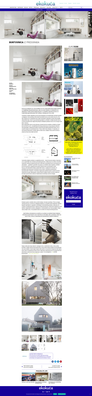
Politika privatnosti (61, 394)
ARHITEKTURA (13, 7)
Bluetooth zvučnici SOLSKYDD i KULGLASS (76, 183)
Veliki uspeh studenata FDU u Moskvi (76, 171)
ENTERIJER (20, 7)
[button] (2, 25)
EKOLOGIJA (42, 7)
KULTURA (49, 7)
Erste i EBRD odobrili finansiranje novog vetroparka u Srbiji (75, 177)
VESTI (61, 7)
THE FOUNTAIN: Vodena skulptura (76, 159)
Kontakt (78, 3)
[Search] (81, 7)
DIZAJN (26, 7)
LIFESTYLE (55, 7)
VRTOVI (30, 7)
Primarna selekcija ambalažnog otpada (75, 164)
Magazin (70, 3)
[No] (90, 394)
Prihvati (55, 394)
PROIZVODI (36, 7)
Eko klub (74, 3)
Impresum (61, 3)
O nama (66, 3)
